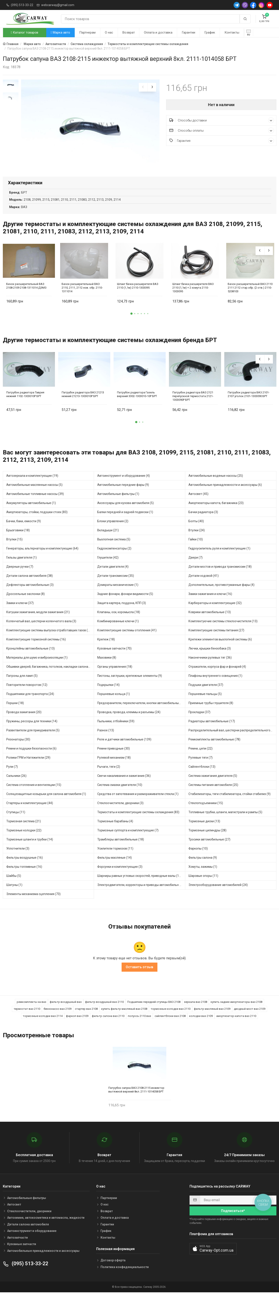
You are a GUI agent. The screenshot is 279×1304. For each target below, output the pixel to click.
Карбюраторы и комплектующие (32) (215, 613)
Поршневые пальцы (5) (205, 704)
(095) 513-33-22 (22, 5)
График (209, 32)
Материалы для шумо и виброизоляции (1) (37, 668)
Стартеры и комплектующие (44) (29, 813)
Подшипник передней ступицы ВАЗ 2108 (153, 1012)
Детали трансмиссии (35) (115, 586)
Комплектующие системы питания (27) (216, 640)
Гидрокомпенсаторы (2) (114, 559)
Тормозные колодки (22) (23, 840)
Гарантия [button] (221, 141)
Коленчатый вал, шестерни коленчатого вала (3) (41, 631)
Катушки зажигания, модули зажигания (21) (38, 622)
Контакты (232, 32)
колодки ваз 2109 (201, 1026)
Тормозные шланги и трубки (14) (29, 850)
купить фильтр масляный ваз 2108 (124, 1019)
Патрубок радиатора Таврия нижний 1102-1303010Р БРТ (25, 404)
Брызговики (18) (18, 540)
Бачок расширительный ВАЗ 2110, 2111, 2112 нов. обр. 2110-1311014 (82, 297)
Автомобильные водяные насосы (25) (215, 486)
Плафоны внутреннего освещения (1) (215, 686)
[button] (131, 324)
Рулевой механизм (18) (114, 768)
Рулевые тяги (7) (200, 768)
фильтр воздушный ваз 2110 (104, 1012)
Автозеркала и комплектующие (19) (32, 486)
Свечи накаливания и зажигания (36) (124, 786)
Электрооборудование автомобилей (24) (218, 895)
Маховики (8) (106, 668)
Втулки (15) (14, 549)
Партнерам (87, 32)
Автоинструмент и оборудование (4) (123, 486)
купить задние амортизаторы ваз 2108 (236, 1012)
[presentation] (143, 87)
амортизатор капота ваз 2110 (236, 1026)
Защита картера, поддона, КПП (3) (121, 613)
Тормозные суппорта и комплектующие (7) (127, 840)
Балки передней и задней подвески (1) (125, 522)
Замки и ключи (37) (20, 613)
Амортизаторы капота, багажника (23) (216, 513)
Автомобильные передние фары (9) (123, 495)
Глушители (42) (108, 568)
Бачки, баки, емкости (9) (23, 531)
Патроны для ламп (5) (22, 686)
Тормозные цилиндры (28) (207, 840)
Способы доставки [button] (221, 120)
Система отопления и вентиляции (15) (33, 795)
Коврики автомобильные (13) (209, 622)
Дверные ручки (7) (19, 577)
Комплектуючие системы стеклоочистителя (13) (223, 631)
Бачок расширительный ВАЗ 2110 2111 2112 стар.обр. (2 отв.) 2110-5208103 (250, 297)
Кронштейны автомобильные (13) (30, 659)
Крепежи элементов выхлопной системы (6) (220, 649)
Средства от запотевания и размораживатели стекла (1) (137, 804)
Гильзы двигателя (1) (21, 568)
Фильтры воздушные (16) (24, 868)
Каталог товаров (24, 32)
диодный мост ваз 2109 (249, 1019)
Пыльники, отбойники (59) (115, 731)
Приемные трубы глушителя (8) (210, 713)
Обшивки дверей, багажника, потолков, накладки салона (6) (49, 677)
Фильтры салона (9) (202, 868)
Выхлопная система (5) (113, 549)
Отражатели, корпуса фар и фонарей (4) (217, 677)
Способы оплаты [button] (221, 130)
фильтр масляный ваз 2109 (212, 1019)
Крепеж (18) (106, 649)
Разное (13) (105, 740)
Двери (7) (195, 568)
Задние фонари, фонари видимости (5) (125, 604)
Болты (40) (196, 531)
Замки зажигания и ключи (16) (210, 604)
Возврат (128, 32)
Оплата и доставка (158, 32)
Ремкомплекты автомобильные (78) (214, 749)
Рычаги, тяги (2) (108, 777)
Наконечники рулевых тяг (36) (210, 668)
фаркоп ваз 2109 (77, 1026)
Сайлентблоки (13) (201, 777)
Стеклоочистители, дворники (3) (120, 813)
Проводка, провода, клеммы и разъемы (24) (128, 722)
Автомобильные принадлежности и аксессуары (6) (225, 495)
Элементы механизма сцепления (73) (33, 904)
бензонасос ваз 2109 (57, 1019)
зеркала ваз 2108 (195, 1012)
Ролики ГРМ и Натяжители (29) (28, 768)
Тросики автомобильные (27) (209, 850)
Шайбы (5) (13, 886)
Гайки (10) (195, 549)
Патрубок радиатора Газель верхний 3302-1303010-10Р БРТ (137, 404)
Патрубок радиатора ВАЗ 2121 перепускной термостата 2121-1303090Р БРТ (192, 406)
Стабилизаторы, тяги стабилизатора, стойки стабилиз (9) (229, 804)
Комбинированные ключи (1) (118, 631)
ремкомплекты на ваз (31, 1012)
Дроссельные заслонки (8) (25, 604)
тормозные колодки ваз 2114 (43, 1026)
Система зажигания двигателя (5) (212, 786)
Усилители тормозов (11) (115, 859)
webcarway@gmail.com (57, 5)
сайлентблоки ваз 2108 (170, 1026)
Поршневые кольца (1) (113, 704)
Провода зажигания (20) (23, 722)
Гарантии (188, 32)
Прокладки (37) (199, 722)
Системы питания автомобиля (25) (213, 795)
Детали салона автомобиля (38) (29, 586)
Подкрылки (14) (108, 695)
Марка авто (60, 32)
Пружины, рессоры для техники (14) (31, 731)
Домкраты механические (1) (117, 595)
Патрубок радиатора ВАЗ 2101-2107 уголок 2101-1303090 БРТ (248, 404)
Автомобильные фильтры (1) (118, 504)
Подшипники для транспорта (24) (30, 704)
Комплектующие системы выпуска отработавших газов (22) (49, 640)
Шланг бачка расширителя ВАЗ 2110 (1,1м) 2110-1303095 (137, 295)
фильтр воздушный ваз (66, 1012)
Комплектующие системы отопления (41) (127, 640)
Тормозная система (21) (23, 831)
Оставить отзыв (139, 977)
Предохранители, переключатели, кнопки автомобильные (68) (141, 713)
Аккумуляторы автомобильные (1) (31, 513)
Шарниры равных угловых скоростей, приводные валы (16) (139, 886)
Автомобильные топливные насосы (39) (35, 504)
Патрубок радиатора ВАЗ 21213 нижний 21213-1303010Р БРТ (83, 404)
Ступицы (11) (15, 822)
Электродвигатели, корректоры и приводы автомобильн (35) (141, 895)
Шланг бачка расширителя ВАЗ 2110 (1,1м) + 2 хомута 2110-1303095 (193, 297)
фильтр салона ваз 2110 (108, 1026)
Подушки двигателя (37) (205, 695)
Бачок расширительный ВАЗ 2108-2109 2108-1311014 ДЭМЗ (26, 295)
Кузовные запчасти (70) (114, 659)
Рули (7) (12, 777)
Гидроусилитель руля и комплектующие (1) (219, 559)
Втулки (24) (196, 540)
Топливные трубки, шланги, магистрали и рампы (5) (225, 822)
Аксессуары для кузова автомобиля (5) (125, 513)
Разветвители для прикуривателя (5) (32, 740)
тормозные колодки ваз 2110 (170, 1019)
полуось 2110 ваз (139, 1026)
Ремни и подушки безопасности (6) (31, 759)
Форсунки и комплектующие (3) (119, 877)
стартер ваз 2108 (86, 1019)
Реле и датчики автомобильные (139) (124, 749)
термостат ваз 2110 (27, 1019)
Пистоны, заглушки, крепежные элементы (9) (129, 686)
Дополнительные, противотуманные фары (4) (221, 595)
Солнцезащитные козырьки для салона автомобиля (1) (46, 804)
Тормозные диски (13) (204, 831)
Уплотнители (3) (17, 859)
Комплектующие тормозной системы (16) (36, 649)
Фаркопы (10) (198, 859)
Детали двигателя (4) (113, 577)
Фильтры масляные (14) (114, 868)
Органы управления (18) (114, 677)
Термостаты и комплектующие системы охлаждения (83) (138, 822)
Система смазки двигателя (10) (119, 795)
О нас (109, 32)
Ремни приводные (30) (113, 759)
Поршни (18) (15, 713)
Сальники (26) (16, 786)
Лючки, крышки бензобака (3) (209, 659)
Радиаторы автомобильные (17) (211, 731)
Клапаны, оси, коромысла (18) (118, 622)
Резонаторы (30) (18, 749)
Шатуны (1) (14, 895)
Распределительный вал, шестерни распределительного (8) (231, 740)
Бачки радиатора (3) (203, 522)
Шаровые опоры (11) (203, 886)
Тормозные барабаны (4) (115, 831)
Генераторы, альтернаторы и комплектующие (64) (42, 559)
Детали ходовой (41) (203, 586)
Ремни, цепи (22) (200, 759)
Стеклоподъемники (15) (205, 813)
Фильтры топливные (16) (24, 877)
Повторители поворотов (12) (26, 695)
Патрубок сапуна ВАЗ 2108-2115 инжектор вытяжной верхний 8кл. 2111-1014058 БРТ (136, 1100)
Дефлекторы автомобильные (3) (30, 595)
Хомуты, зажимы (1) (202, 877)
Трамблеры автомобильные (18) (120, 850)
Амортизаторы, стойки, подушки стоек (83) (37, 522)
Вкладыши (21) (108, 540)
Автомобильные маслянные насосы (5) (34, 495)
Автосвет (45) (198, 504)
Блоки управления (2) (112, 531)
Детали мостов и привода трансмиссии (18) (220, 577)
